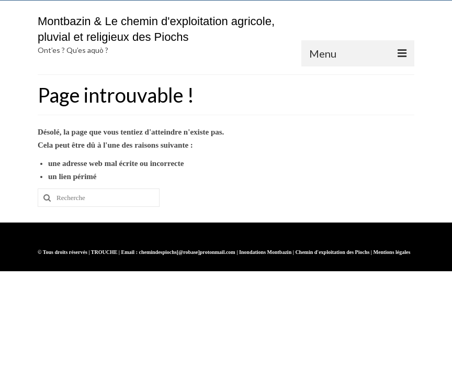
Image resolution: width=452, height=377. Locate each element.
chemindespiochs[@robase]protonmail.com (187, 252)
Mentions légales (392, 252)
